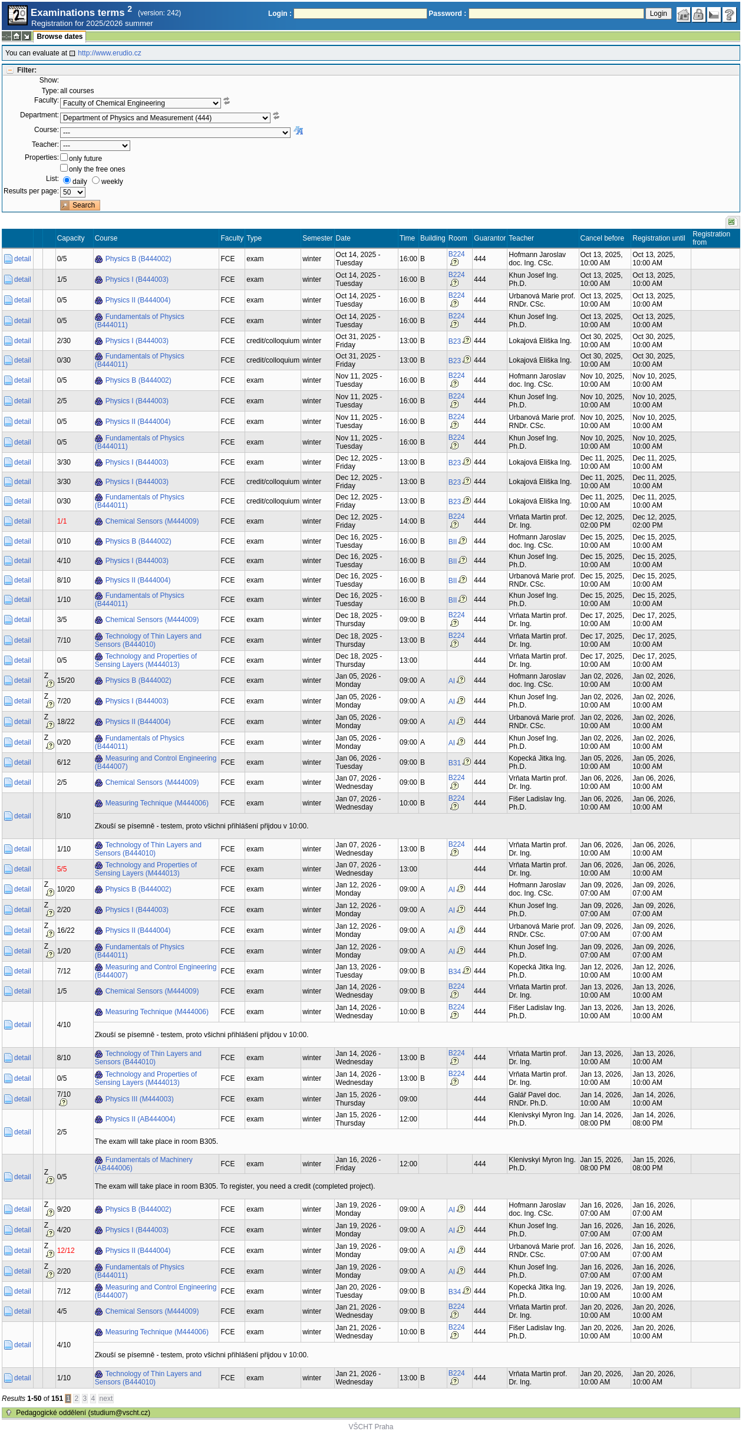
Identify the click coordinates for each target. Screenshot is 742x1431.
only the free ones (97, 169)
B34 (455, 972)
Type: (50, 91)
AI (452, 681)
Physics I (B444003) (137, 279)
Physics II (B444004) (138, 300)
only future (85, 158)
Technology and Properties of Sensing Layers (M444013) (146, 660)
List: (52, 179)
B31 (455, 763)
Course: (46, 130)
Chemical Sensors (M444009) (152, 521)
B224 (457, 254)
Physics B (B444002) (138, 259)
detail (22, 259)
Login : (280, 13)
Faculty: (46, 100)
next (106, 1398)
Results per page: (31, 191)
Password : (447, 13)
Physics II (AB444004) (140, 1119)
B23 (455, 341)
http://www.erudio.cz (109, 53)
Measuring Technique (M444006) (157, 803)
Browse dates (60, 36)
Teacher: (45, 144)
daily (79, 181)
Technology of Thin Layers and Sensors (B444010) (148, 640)
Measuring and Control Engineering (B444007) (156, 762)
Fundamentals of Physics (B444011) (139, 320)
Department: (39, 115)
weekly (112, 181)
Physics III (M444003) (139, 1099)
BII (453, 542)
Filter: (27, 70)
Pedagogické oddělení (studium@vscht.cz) (83, 1413)
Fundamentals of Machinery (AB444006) (144, 1164)
